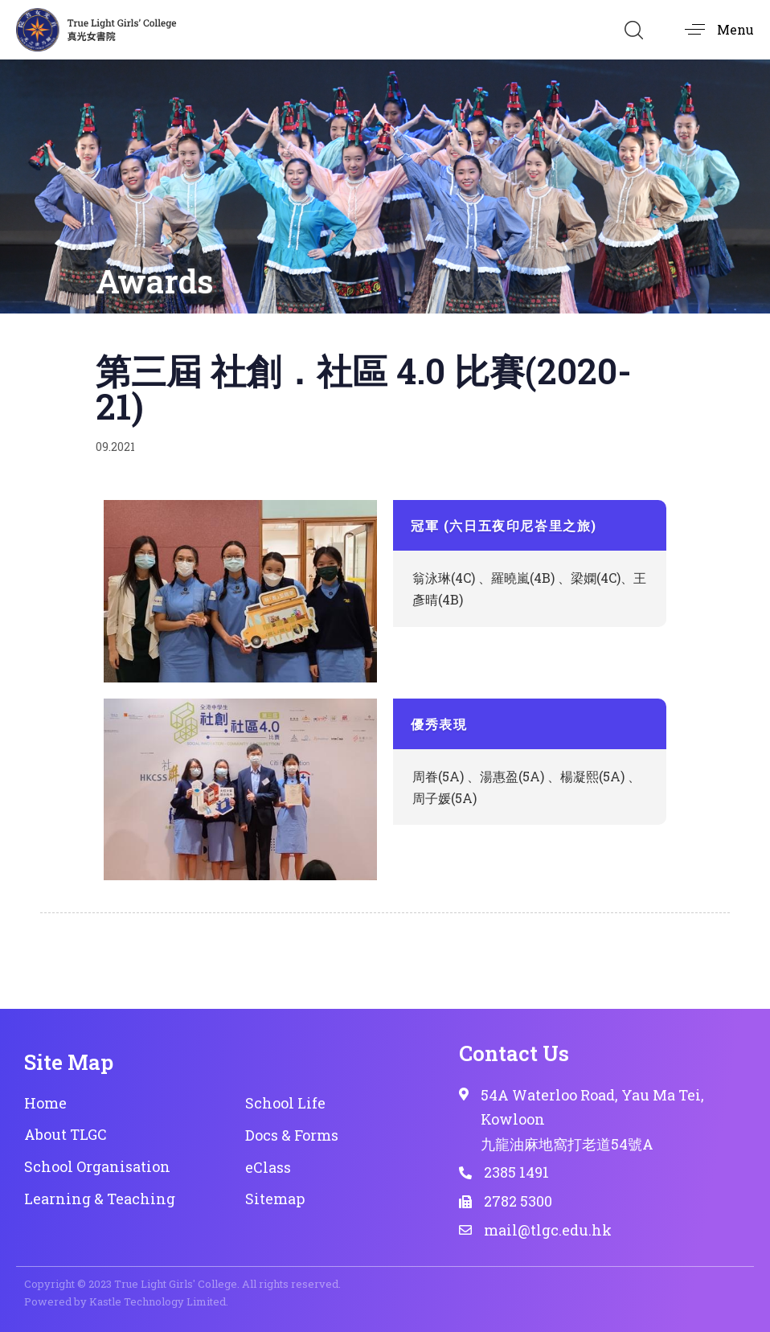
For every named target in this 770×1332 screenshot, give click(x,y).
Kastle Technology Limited (157, 1301)
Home (45, 1103)
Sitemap (275, 1198)
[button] (633, 29)
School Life (285, 1103)
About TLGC (65, 1134)
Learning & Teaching (99, 1198)
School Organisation (97, 1166)
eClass (268, 1167)
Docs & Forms (291, 1135)
